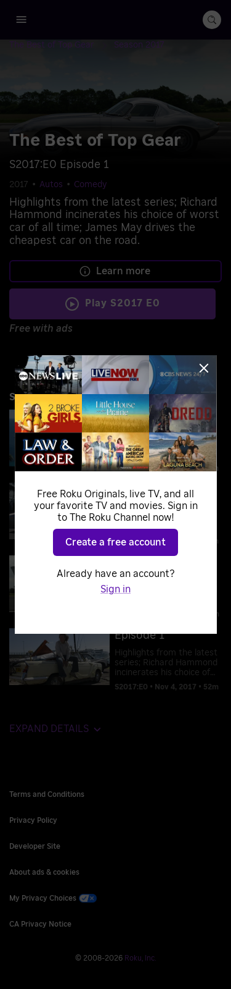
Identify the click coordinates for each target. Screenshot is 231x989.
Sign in (115, 589)
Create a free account (115, 542)
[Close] (204, 368)
